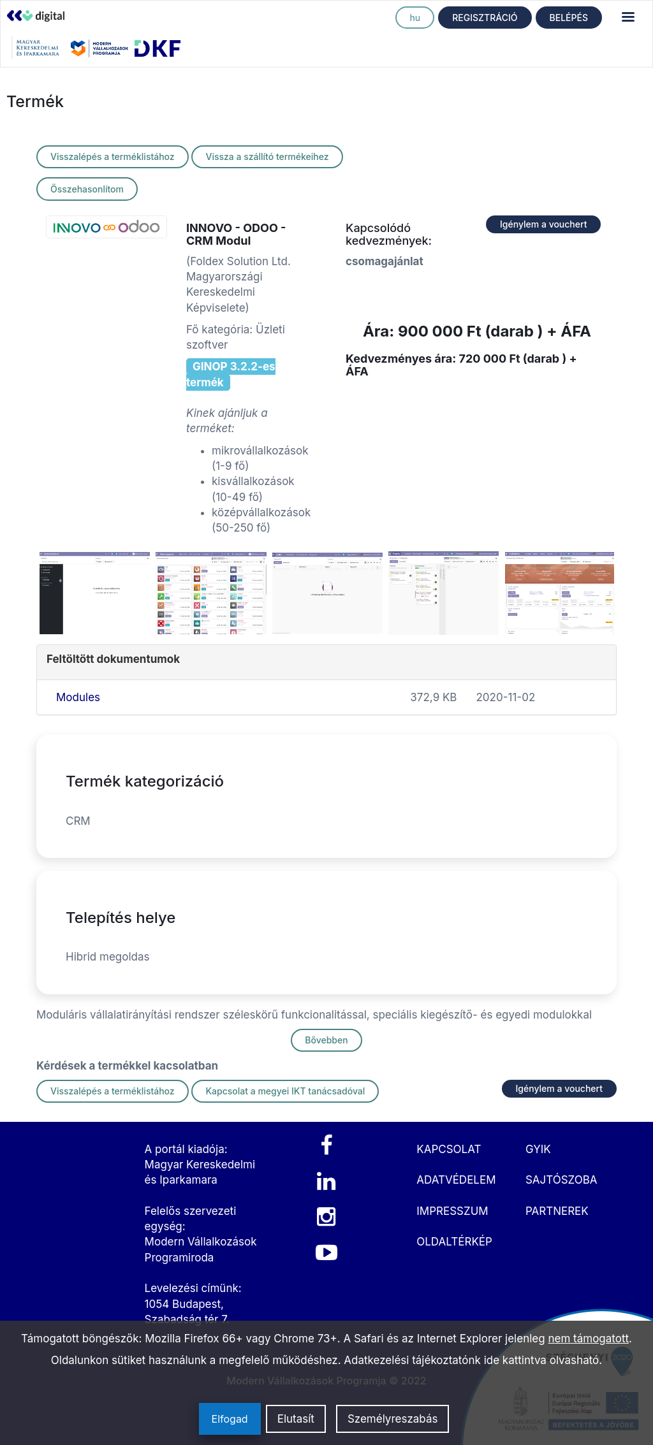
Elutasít (295, 1418)
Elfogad (230, 1418)
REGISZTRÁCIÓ (484, 17)
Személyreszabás (393, 1418)
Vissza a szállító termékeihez (266, 156)
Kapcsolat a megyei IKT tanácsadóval (285, 1091)
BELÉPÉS (569, 17)
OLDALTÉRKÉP (454, 1241)
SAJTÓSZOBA (561, 1179)
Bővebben (326, 1040)
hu (414, 17)
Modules (78, 697)
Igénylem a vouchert (543, 224)
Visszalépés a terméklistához (112, 156)
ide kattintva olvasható (541, 1360)
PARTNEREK (557, 1211)
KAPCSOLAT (448, 1149)
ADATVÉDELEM (455, 1179)
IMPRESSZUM (452, 1211)
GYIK (538, 1149)
